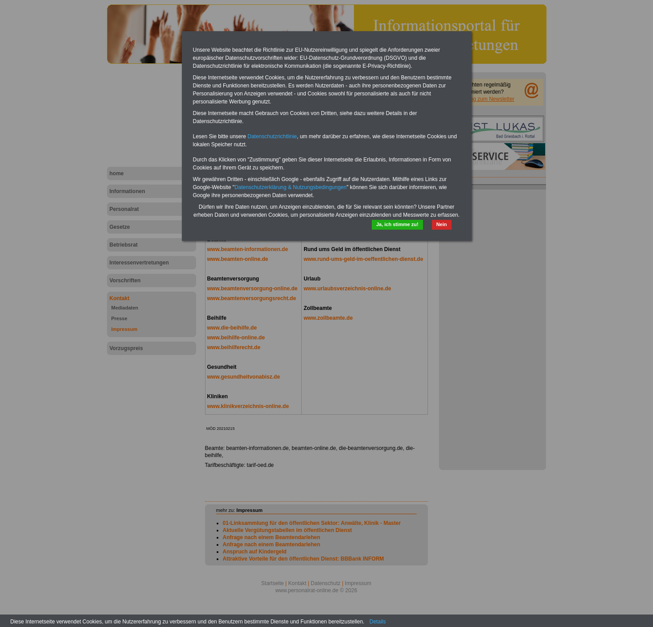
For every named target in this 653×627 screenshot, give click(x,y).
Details (378, 622)
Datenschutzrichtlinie (272, 136)
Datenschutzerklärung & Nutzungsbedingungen (290, 187)
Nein (441, 224)
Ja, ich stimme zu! (397, 224)
